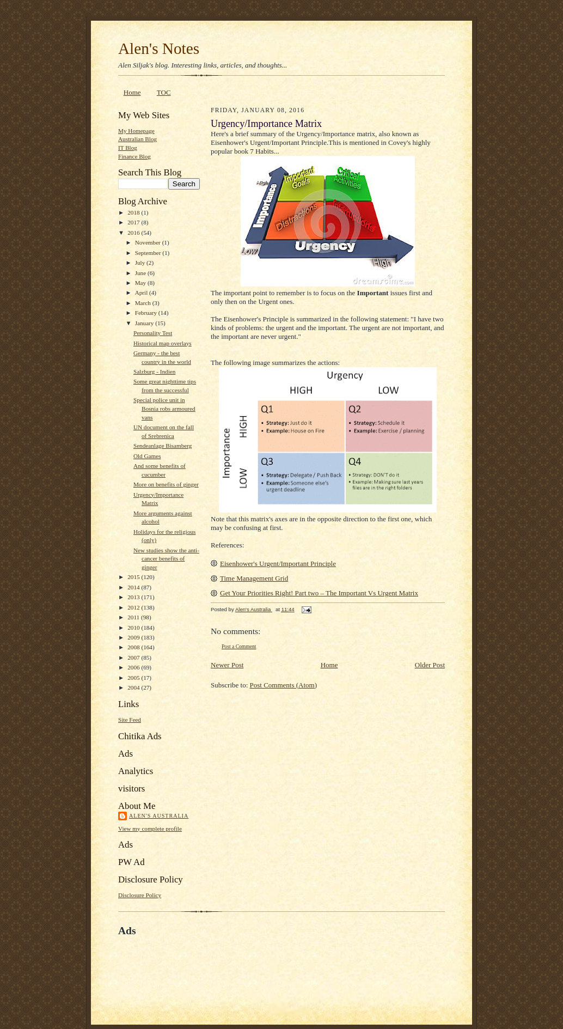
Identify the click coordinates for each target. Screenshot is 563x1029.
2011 (134, 617)
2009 (134, 637)
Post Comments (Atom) (283, 685)
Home (132, 92)
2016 (134, 232)
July (140, 262)
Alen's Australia (158, 816)
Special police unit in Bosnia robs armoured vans (164, 408)
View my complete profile (150, 828)
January (145, 323)
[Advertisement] (245, 962)
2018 (134, 212)
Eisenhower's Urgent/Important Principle (278, 563)
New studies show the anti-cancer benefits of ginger (166, 558)
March (143, 303)
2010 (134, 627)
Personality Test (152, 333)
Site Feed (129, 719)
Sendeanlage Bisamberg (162, 445)
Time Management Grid (254, 578)
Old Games (147, 456)
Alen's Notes (158, 48)
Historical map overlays (162, 343)
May (141, 282)
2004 (134, 687)
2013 (134, 597)
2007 (134, 657)
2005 (134, 677)
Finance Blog (134, 156)
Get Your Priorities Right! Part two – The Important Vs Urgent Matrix (319, 593)
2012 (134, 607)
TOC (164, 92)
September (149, 252)
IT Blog (127, 147)
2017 (134, 222)
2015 (134, 577)
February (146, 312)
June (141, 273)
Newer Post (227, 665)
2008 (134, 647)
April (142, 292)
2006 (134, 667)
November (148, 242)
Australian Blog (137, 139)
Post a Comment (239, 646)
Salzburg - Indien (154, 371)
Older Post (430, 665)
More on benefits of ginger (166, 484)
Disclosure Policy (139, 895)
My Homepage (136, 130)
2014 (134, 587)
